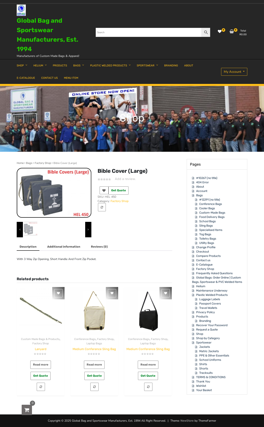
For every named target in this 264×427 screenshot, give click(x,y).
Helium (200, 286)
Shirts (203, 364)
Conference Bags (85, 339)
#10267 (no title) (206, 178)
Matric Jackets (209, 351)
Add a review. (125, 179)
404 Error (202, 182)
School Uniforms (210, 360)
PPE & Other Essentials (214, 355)
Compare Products (208, 256)
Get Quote (118, 190)
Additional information (63, 246)
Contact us (203, 260)
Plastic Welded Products (212, 295)
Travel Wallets (208, 308)
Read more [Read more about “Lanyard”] (40, 364)
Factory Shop (43, 163)
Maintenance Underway (211, 290)
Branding (205, 321)
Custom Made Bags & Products (40, 339)
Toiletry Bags (207, 238)
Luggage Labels (209, 299)
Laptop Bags (94, 343)
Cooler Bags (207, 208)
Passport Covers (210, 303)
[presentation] (20, 229)
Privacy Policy (205, 312)
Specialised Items (210, 230)
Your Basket (204, 390)
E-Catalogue (204, 264)
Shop (199, 334)
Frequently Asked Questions (214, 273)
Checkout (202, 251)
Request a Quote (207, 329)
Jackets (204, 347)
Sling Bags (206, 225)
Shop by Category (208, 338)
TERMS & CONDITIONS (211, 377)
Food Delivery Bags (212, 217)
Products (202, 316)
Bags (29, 163)
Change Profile (206, 247)
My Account (233, 71)
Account (201, 191)
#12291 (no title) (209, 199)
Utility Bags (206, 243)
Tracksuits (206, 373)
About (200, 186)
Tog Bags (205, 234)
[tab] (28, 247)
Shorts (203, 368)
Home (20, 163)
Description (28, 246)
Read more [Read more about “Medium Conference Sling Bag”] (94, 364)
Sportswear (203, 342)
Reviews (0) (99, 246)
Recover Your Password (211, 325)
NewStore (187, 420)
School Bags (207, 221)
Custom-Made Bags (212, 212)
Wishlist (201, 386)
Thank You (203, 381)
